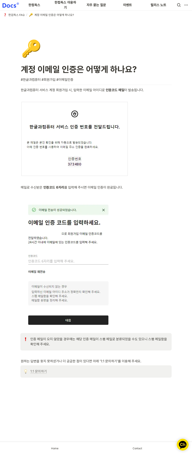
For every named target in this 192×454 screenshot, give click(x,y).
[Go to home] (11, 5)
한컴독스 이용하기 (65, 5)
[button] (178, 5)
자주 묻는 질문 (96, 5)
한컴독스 (34, 5)
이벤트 (127, 5)
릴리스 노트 (158, 5)
